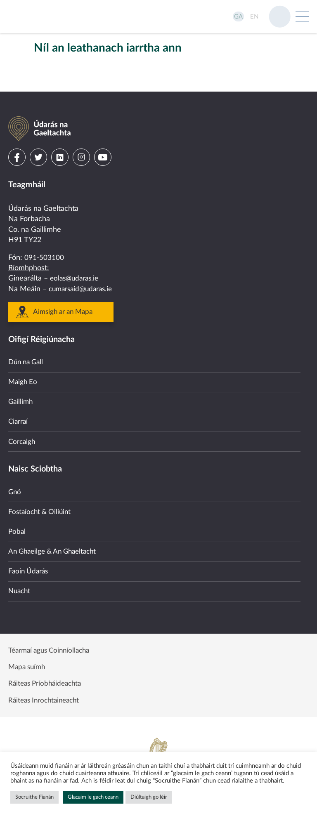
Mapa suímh (28, 663)
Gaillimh (21, 385)
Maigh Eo (23, 364)
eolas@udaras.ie (76, 259)
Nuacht (20, 586)
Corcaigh (22, 428)
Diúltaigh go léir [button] (148, 797)
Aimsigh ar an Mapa (65, 292)
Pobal (17, 522)
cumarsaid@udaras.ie (83, 269)
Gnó (15, 479)
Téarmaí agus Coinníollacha (52, 646)
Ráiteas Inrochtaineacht (46, 699)
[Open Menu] (302, 16)
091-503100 (44, 238)
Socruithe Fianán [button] (34, 797)
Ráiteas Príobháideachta (47, 681)
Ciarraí (19, 406)
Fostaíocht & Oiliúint (41, 501)
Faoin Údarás (29, 564)
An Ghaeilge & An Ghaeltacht (56, 543)
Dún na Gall (27, 343)
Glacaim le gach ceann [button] (93, 797)
